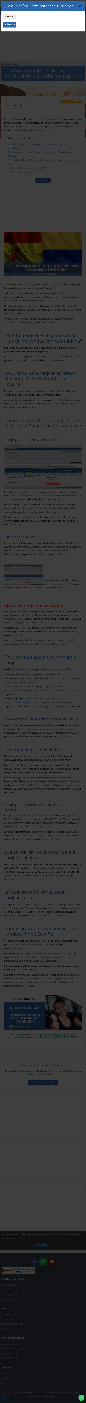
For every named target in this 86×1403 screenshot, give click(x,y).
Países (9, 24)
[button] (81, 1398)
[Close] (80, 6)
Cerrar (9, 16)
